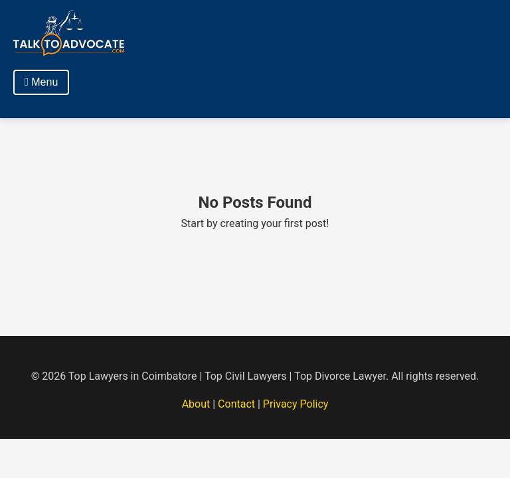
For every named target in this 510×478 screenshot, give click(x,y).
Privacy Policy (296, 404)
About (196, 404)
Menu (41, 82)
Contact (236, 404)
